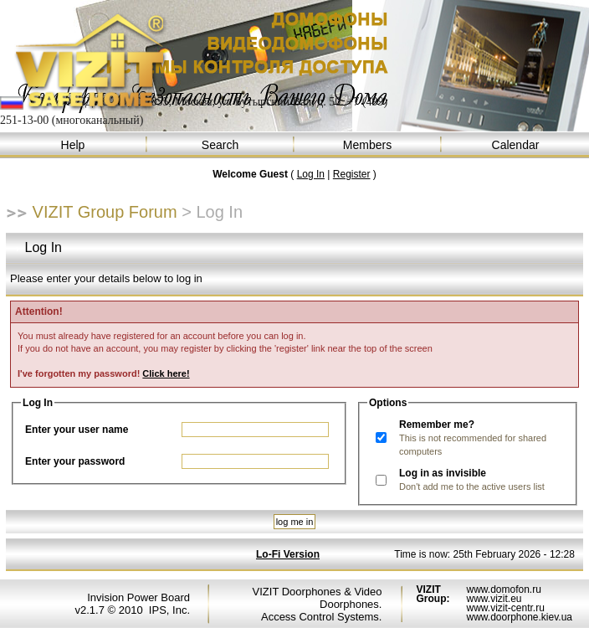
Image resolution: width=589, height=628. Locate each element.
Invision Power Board (138, 597)
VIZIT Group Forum (105, 212)
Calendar (515, 145)
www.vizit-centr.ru (505, 608)
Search (220, 145)
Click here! (165, 373)
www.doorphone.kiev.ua (519, 617)
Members (368, 145)
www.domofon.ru (503, 589)
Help (73, 145)
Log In (311, 174)
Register (352, 174)
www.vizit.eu (493, 599)
